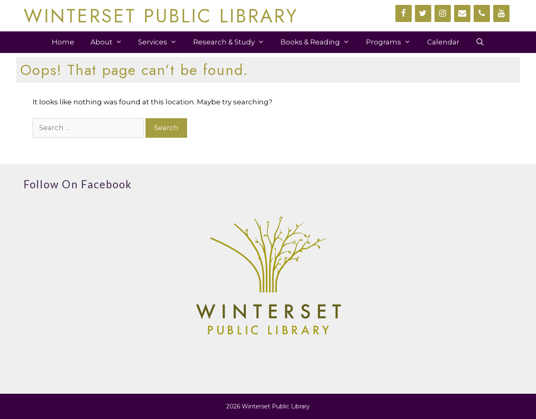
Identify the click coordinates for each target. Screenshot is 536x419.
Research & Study (233, 42)
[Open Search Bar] (480, 42)
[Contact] (462, 13)
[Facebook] (403, 13)
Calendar (443, 42)
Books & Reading (319, 42)
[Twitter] (423, 13)
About (110, 42)
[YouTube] (501, 13)
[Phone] (482, 13)
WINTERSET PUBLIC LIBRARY (161, 15)
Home (63, 42)
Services (161, 42)
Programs (392, 42)
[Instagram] (443, 13)
